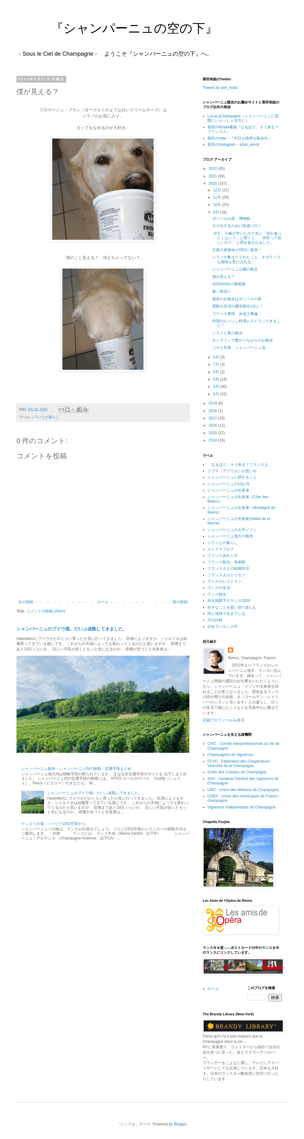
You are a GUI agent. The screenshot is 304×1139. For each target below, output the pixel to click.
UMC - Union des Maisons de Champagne (243, 790)
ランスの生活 (218, 587)
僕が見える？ (223, 277)
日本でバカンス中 (222, 626)
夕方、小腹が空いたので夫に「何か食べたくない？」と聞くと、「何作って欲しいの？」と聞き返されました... (247, 238)
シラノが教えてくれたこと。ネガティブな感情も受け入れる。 (246, 259)
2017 (213, 418)
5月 (216, 379)
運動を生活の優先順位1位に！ (238, 306)
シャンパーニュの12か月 (228, 484)
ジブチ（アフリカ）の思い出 (232, 471)
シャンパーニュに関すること (232, 477)
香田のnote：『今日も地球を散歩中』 (239, 138)
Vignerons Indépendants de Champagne (241, 807)
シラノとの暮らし (45, 417)
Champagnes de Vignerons (230, 754)
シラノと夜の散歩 (227, 333)
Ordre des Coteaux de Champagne (237, 772)
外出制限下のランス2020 (228, 600)
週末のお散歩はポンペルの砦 (237, 299)
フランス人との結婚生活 (228, 568)
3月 (216, 394)
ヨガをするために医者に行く (237, 226)
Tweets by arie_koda (220, 87)
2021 (213, 176)
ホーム (103, 602)
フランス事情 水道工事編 (235, 314)
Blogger (180, 1124)
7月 (216, 364)
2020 (213, 183)
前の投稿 (180, 602)
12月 (217, 190)
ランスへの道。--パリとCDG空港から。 (55, 823)
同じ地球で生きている (226, 613)
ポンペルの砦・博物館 (231, 218)
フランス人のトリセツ (226, 575)
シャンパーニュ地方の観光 (230, 536)
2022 (213, 168)
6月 (216, 372)
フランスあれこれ (222, 555)
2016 (213, 425)
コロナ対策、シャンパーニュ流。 (240, 347)
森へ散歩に (221, 291)
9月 (216, 212)
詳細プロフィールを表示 (223, 720)
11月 (217, 197)
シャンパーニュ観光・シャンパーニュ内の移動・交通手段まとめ (76, 768)
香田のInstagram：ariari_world (233, 144)
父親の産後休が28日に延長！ (237, 250)
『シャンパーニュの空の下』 (115, 28)
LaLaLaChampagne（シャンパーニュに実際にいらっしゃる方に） (243, 118)
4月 (216, 386)
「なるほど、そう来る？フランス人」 (239, 464)
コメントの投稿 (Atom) (45, 611)
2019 (213, 403)
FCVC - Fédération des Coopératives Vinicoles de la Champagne (238, 763)
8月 (216, 357)
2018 (213, 411)
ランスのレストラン (224, 581)
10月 (217, 204)
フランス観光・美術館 (226, 562)
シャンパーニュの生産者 (228, 490)
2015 (213, 433)
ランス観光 (216, 594)
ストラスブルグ (220, 549)
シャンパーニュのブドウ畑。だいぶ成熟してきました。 (71, 628)
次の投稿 (25, 602)
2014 (213, 440)
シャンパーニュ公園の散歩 (235, 269)
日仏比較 (215, 620)
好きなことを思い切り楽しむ (232, 607)
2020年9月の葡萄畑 (228, 284)
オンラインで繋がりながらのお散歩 (242, 340)
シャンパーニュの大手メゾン (232, 530)
